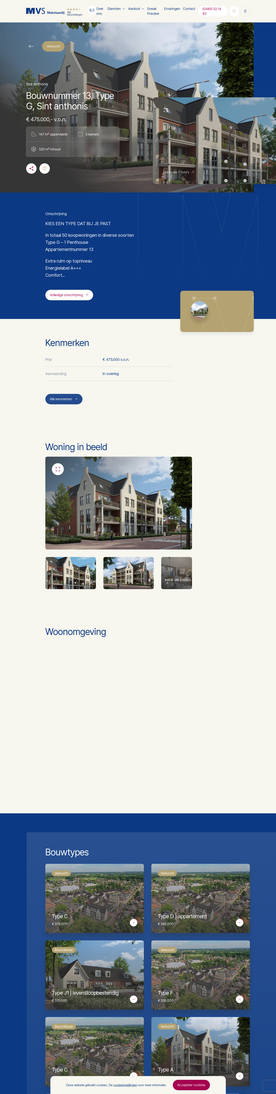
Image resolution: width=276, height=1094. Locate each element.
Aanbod (134, 9)
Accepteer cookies (191, 1085)
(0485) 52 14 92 (211, 11)
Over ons (99, 11)
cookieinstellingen (125, 1085)
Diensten (114, 9)
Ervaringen (172, 9)
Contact (189, 9)
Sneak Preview (153, 11)
